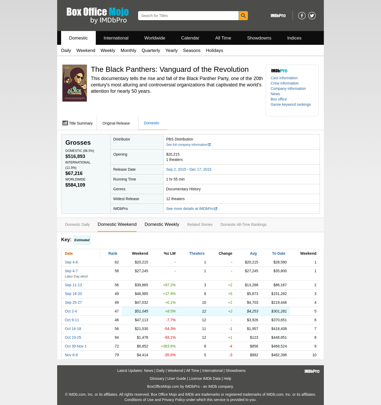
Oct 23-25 (73, 337)
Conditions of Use (139, 400)
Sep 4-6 (71, 262)
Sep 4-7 (71, 271)
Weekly (108, 50)
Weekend (86, 50)
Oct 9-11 (72, 320)
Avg (253, 253)
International (116, 38)
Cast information (284, 78)
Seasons (192, 50)
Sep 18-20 (73, 294)
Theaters (197, 253)
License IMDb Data (205, 378)
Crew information (285, 83)
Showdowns (259, 38)
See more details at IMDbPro (192, 208)
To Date (278, 253)
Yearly (171, 50)
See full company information (188, 145)
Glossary (157, 378)
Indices (294, 38)
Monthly (129, 50)
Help (227, 378)
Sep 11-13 (73, 285)
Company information (288, 88)
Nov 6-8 (71, 355)
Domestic (78, 38)
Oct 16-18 (73, 329)
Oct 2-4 (71, 311)
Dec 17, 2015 (200, 169)
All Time (223, 38)
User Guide (176, 378)
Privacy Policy (173, 400)
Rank (112, 253)
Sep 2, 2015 (176, 169)
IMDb (212, 386)
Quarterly (151, 50)
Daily (66, 50)
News (275, 94)
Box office (279, 99)
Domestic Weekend (117, 224)
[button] (292, 107)
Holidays (214, 50)
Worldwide (154, 38)
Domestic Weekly (161, 224)
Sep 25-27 (73, 302)
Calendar (190, 38)
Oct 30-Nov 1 (76, 346)
